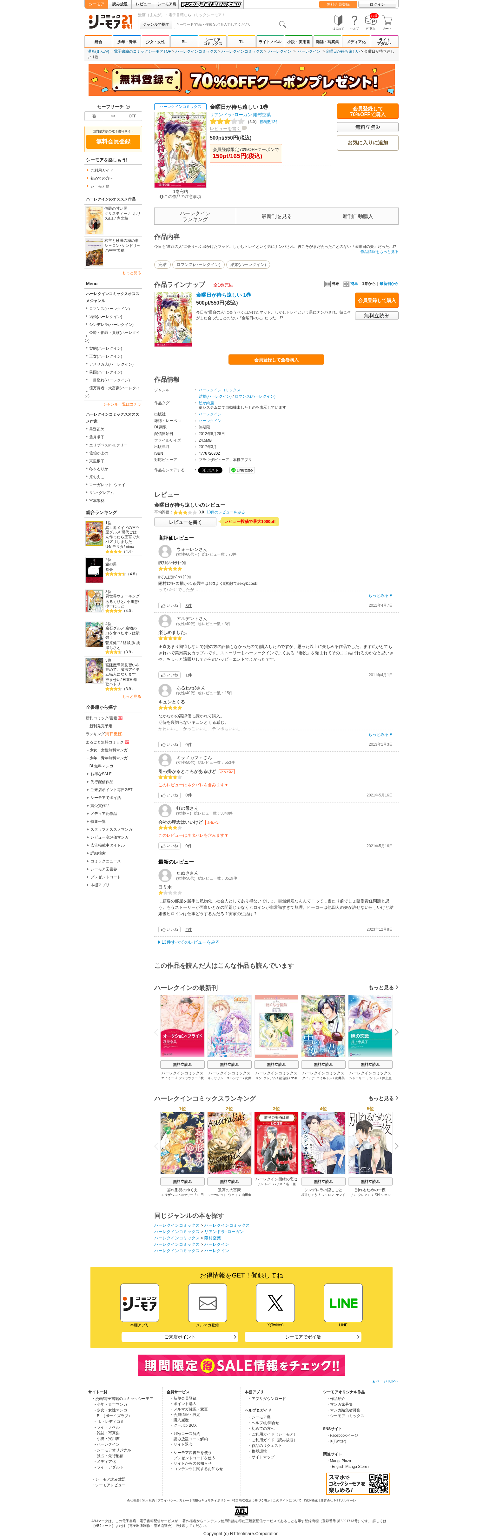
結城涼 (128, 643)
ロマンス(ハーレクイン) (109, 309)
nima (130, 547)
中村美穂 (116, 250)
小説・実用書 (298, 42)
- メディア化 (105, 1461)
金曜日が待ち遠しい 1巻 (223, 295)
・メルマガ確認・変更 (189, 1409)
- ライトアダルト (109, 1467)
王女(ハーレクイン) (105, 356)
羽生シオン (383, 1195)
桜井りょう (309, 1195)
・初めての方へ (261, 1428)
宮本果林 (96, 500)
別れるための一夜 (370, 1190)
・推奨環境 (257, 1451)
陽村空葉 (262, 114)
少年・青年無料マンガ (108, 758)
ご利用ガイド (101, 170)
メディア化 (356, 42)
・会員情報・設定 (185, 1414)
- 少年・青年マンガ (111, 1404)
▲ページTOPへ (385, 1381)
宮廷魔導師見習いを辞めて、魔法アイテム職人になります (122, 670)
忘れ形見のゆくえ (182, 1190)
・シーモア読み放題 (108, 1479)
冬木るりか (98, 469)
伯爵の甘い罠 (115, 208)
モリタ (118, 547)
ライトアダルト (384, 42)
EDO (127, 679)
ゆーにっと (114, 606)
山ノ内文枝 (118, 218)
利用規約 (148, 1500)
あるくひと (114, 601)
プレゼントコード (105, 877)
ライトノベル (270, 42)
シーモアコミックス (212, 42)
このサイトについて (287, 1500)
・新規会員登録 (183, 1398)
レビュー (143, 4)
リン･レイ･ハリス (269, 1184)
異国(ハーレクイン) (105, 372)
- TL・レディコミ (109, 1421)
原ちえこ (96, 477)
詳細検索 (98, 853)
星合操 (283, 1078)
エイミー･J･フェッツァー (179, 1078)
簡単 (350, 283)
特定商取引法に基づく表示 (251, 1500)
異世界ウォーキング (122, 596)
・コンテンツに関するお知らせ (196, 1469)
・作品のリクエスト (265, 1445)
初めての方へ (101, 178)
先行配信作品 (101, 782)
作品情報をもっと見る (380, 251)
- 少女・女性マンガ (111, 1410)
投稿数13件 (244, 122)
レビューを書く (225, 128)
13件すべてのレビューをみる (191, 942)
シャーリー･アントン (364, 1078)
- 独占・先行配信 (109, 1456)
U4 (107, 547)
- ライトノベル (107, 1427)
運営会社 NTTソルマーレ (338, 1500)
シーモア (96, 4)
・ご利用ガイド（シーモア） (272, 1434)
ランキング (104, 734)
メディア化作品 (103, 813)
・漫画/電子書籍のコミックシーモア (122, 1398)
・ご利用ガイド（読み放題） (272, 1440)
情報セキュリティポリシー (211, 1500)
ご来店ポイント (179, 1336)
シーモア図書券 (103, 869)
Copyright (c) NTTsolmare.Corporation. (241, 1533)
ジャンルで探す (156, 24)
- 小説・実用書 (107, 1438)
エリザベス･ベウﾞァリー (108, 445)
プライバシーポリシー (173, 1500)
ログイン (377, 4)
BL (184, 42)
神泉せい (113, 679)
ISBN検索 (311, 1500)
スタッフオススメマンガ (111, 829)
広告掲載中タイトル (107, 845)
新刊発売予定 (100, 726)
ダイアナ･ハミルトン (317, 1078)
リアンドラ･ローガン (231, 114)
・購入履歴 (179, 1420)
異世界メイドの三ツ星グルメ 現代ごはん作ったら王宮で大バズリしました (122, 534)
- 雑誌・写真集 (107, 1433)
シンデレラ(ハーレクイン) (111, 324)
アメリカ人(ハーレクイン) (111, 364)
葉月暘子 (96, 437)
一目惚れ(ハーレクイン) (109, 380)
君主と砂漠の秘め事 (121, 240)
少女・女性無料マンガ (108, 750)
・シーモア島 (259, 1417)
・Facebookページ (342, 1435)
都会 (109, 569)
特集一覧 (98, 821)
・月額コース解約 (185, 1433)
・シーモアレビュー (108, 1485)
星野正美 (96, 429)
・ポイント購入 (183, 1404)
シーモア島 (166, 4)
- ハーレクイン (107, 1444)
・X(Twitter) (336, 1441)
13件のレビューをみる (226, 512)
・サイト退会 (181, 1444)
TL (241, 42)
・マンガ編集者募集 (343, 1410)
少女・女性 (155, 42)
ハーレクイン (279, 51)
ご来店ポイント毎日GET (111, 790)
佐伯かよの (98, 453)
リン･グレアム (101, 493)
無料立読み (182, 1064)
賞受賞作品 (99, 805)
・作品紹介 (335, 1398)
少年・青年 (126, 42)
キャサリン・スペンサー (225, 1078)
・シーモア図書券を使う (191, 1452)
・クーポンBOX (183, 1425)
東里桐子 (96, 461)
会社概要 (133, 1500)
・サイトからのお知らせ (191, 1463)
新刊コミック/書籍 (104, 717)
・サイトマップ (261, 1457)
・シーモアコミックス (345, 1416)
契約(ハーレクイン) (105, 348)
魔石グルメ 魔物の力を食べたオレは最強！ (122, 633)
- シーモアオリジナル (113, 1450)
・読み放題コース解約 (189, 1439)
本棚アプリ (99, 885)
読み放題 (120, 4)
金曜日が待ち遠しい (343, 51)
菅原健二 (113, 643)
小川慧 (132, 601)
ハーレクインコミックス (196, 51)
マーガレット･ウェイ (107, 485)
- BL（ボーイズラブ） (113, 1416)
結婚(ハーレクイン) (105, 316)
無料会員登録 (338, 4)
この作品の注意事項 (180, 196)
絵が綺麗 (206, 403)
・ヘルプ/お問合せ (263, 1423)
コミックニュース (105, 861)
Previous (158, 1031)
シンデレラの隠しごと (323, 1190)
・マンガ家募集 (339, 1404)
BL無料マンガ (101, 766)
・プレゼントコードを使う (192, 1458)
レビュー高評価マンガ (109, 837)
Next (394, 1032)
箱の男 (111, 564)
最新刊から (389, 283)
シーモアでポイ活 (105, 797)
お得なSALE (101, 774)
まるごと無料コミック (108, 741)
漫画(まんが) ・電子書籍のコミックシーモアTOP (129, 51)
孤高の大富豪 (229, 1190)
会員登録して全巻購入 (276, 359)
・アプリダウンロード (267, 1398)
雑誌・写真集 (327, 42)
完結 (162, 264)
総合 (98, 42)
